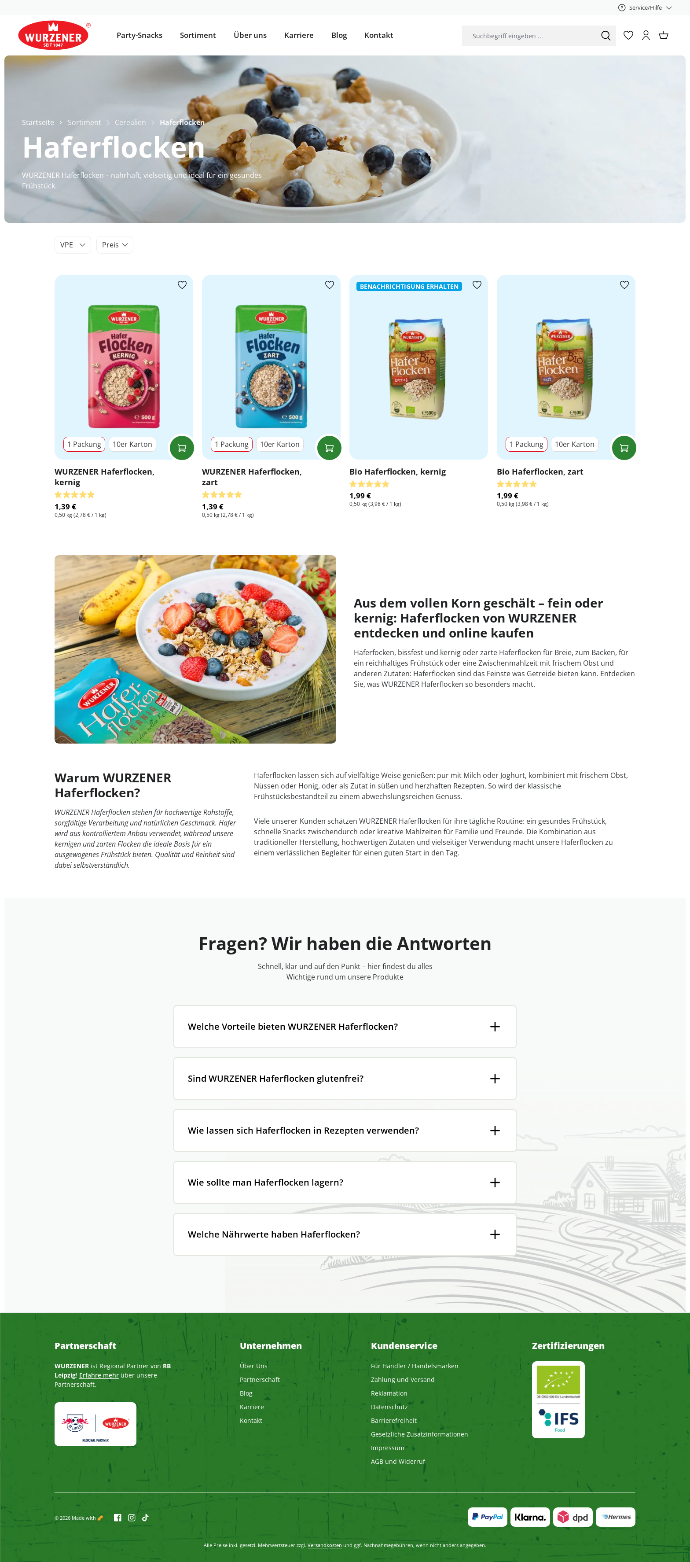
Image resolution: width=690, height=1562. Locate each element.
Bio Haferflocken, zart (540, 471)
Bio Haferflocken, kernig (397, 471)
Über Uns (254, 1366)
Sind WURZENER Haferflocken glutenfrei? (275, 1078)
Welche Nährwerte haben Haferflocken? (274, 1234)
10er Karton (132, 444)
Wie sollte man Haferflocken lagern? (265, 1182)
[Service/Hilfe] (645, 7)
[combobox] (529, 36)
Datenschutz (389, 1407)
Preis (115, 245)
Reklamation (389, 1393)
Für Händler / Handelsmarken (415, 1366)
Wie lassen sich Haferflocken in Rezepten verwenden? (303, 1130)
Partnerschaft (260, 1379)
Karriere (252, 1407)
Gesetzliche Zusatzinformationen (419, 1434)
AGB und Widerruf (398, 1461)
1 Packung (84, 444)
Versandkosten (325, 1545)
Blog (246, 1393)
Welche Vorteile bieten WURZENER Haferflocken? (293, 1026)
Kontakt (251, 1420)
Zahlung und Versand (403, 1379)
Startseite (38, 122)
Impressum (387, 1448)
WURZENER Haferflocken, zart (252, 476)
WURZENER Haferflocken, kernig (104, 476)
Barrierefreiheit (394, 1420)
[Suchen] (606, 36)
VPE (72, 245)
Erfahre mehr (99, 1375)
